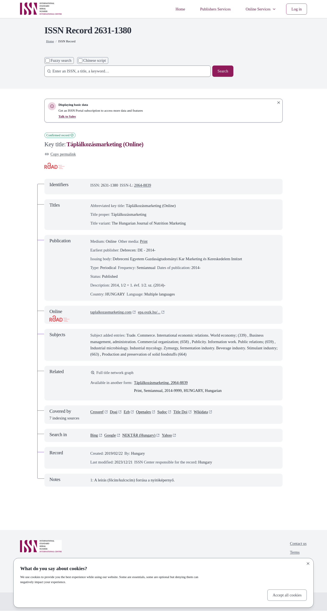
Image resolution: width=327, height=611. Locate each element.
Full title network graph (112, 373)
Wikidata (202, 412)
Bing (94, 435)
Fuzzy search (60, 60)
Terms (294, 552)
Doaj (114, 412)
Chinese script (94, 60)
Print (144, 241)
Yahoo (168, 435)
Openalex (144, 412)
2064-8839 (142, 185)
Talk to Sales (67, 116)
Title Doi (181, 412)
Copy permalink (60, 154)
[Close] (308, 563)
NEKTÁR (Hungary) (139, 435)
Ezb (127, 412)
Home (179, 9)
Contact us (298, 544)
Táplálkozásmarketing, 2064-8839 (161, 383)
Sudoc (163, 412)
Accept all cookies (287, 595)
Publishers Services (214, 9)
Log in (296, 9)
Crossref (97, 412)
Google (110, 435)
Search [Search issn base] (222, 71)
